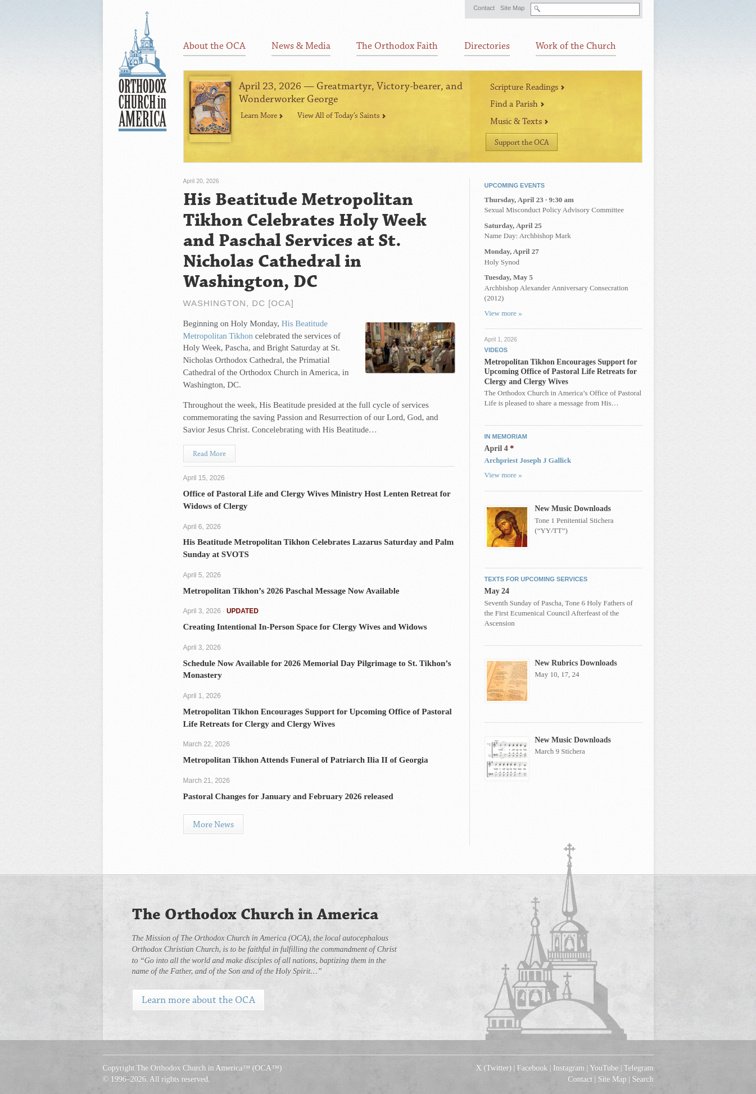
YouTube (604, 1068)
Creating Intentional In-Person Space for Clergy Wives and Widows (305, 626)
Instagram (569, 1068)
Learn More (262, 116)
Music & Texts (519, 121)
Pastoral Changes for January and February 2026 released (288, 796)
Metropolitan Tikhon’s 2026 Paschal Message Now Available (291, 590)
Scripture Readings (527, 87)
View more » (503, 313)
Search (642, 1079)
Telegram (639, 1068)
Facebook (532, 1068)
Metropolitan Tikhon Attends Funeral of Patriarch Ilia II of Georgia (305, 759)
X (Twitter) (493, 1068)
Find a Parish (517, 104)
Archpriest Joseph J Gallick (528, 460)
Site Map (512, 7)
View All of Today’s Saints (341, 116)
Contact (484, 7)
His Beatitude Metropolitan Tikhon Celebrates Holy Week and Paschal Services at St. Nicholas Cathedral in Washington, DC (305, 241)
